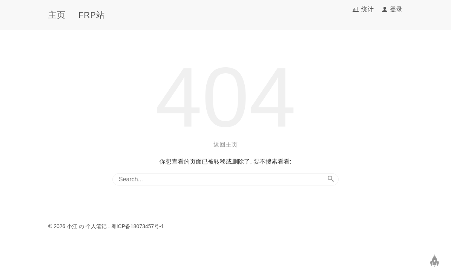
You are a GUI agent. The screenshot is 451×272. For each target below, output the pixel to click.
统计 (368, 9)
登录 (396, 9)
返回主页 (225, 144)
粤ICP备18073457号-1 (137, 226)
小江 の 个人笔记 (87, 226)
